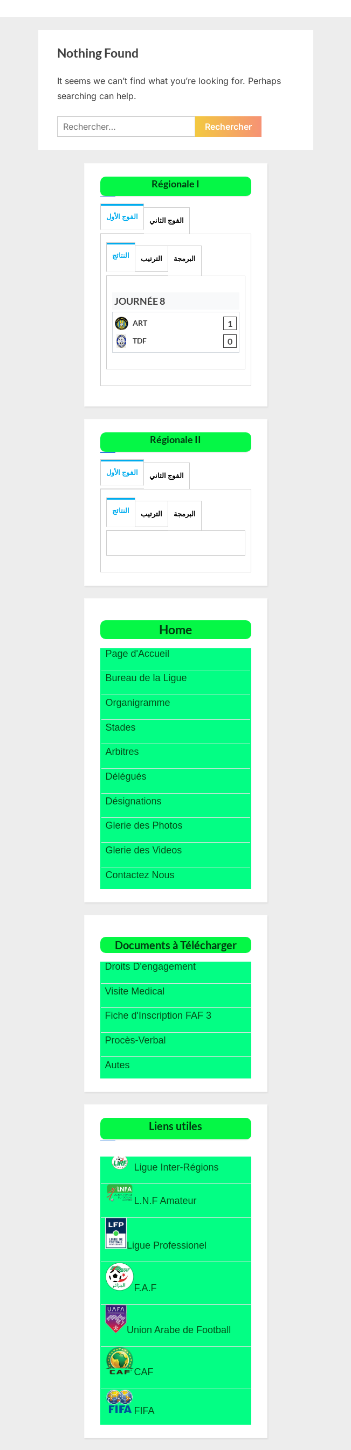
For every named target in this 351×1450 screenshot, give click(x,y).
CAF (129, 1361)
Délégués (126, 776)
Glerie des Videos (144, 850)
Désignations (134, 801)
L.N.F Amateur (151, 1194)
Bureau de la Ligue (146, 678)
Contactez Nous (140, 875)
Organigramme (138, 702)
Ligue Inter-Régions (162, 1163)
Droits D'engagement (150, 966)
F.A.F (131, 1277)
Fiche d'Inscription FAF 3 (158, 1015)
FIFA (130, 1402)
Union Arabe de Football (168, 1320)
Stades (121, 727)
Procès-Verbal (135, 1040)
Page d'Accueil (138, 653)
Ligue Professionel (156, 1234)
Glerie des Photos (144, 825)
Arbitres (122, 751)
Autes (117, 1065)
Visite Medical (135, 991)
